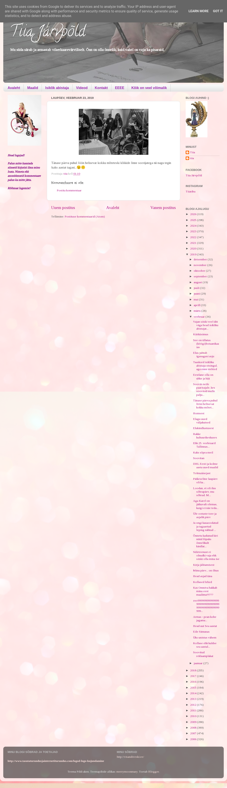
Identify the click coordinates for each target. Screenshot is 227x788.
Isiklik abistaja (57, 88)
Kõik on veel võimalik (149, 88)
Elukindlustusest (203, 428)
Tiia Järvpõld (47, 33)
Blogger (153, 771)
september (201, 276)
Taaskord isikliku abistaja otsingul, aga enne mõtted (205, 365)
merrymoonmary (127, 771)
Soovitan (198, 458)
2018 (193, 670)
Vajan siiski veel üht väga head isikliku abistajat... (205, 325)
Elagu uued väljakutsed (201, 420)
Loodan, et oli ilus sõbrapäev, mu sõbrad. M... (204, 492)
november (200, 265)
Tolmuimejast (201, 473)
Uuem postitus (63, 207)
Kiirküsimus (200, 334)
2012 (193, 704)
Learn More (198, 11)
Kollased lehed (202, 582)
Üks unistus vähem (204, 637)
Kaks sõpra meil (203, 452)
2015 (193, 687)
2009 (193, 722)
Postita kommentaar (69, 190)
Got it (218, 11)
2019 (193, 254)
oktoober (200, 270)
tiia (192, 158)
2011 (193, 710)
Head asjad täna (202, 576)
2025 (193, 220)
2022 (193, 237)
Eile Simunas (201, 631)
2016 (193, 681)
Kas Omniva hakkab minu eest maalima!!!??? (205, 591)
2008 (193, 727)
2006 (193, 739)
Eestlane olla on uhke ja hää (203, 376)
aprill (197, 305)
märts (197, 310)
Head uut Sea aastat (205, 626)
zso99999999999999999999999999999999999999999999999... (206, 606)
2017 (193, 676)
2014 (193, 693)
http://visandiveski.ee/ (130, 756)
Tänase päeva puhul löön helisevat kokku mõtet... (205, 404)
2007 (193, 733)
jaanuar (198, 663)
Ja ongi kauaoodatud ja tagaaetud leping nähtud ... (206, 526)
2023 (193, 231)
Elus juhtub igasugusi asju (203, 354)
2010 (193, 716)
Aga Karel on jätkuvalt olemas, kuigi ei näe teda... (206, 504)
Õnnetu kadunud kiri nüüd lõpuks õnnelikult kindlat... (205, 541)
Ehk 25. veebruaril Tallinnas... (204, 444)
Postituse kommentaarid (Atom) (85, 216)
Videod (82, 88)
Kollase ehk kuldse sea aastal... (205, 645)
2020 (193, 248)
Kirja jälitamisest (203, 564)
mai (196, 299)
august (198, 282)
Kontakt (101, 88)
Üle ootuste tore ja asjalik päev (205, 515)
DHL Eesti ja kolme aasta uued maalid (205, 465)
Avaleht (14, 88)
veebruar (199, 316)
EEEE (119, 88)
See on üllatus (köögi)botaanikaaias (206, 343)
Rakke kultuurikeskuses (205, 435)
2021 (193, 242)
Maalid (32, 88)
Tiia (192, 152)
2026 (193, 214)
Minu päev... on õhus (206, 570)
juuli (197, 288)
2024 (193, 225)
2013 (193, 698)
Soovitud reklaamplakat (203, 654)
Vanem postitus (163, 207)
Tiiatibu (190, 191)
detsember (201, 259)
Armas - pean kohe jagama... (204, 618)
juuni (197, 293)
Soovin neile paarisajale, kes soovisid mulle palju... (204, 389)
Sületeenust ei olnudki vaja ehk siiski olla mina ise (206, 555)
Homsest (198, 413)
